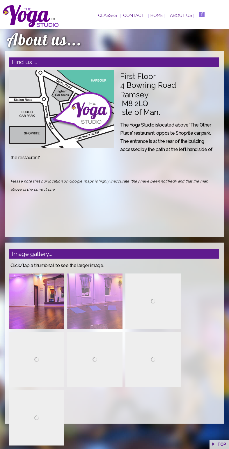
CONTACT (133, 15)
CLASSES (107, 15)
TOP (218, 444)
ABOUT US (181, 15)
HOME (156, 15)
